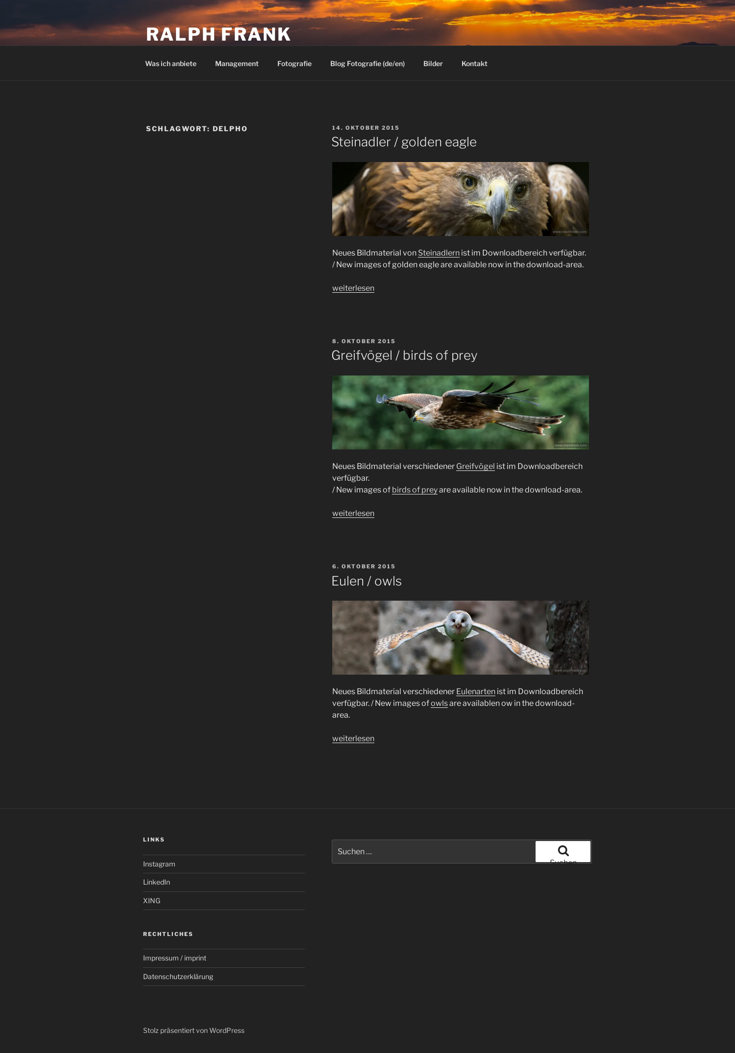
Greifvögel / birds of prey (404, 355)
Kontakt (475, 63)
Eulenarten (475, 691)
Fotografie (294, 63)
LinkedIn (156, 882)
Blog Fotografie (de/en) (367, 63)
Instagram (159, 864)
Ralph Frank (219, 34)
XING (151, 900)
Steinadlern (439, 252)
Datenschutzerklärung (178, 976)
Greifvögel (475, 466)
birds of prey (415, 489)
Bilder (433, 63)
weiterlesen (353, 288)
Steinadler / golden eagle (404, 141)
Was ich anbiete (170, 63)
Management (237, 63)
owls (439, 703)
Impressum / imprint (174, 958)
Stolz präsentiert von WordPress (194, 1030)
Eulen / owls (366, 580)
